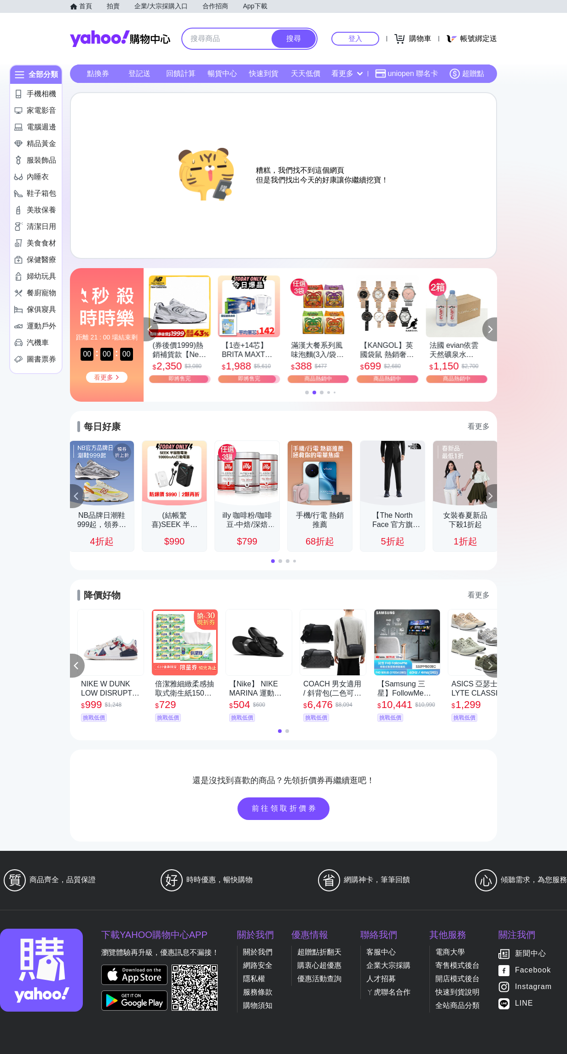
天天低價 (305, 73)
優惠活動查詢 (319, 979)
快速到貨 (263, 73)
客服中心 (381, 952)
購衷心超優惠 (319, 965)
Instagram (533, 987)
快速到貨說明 (457, 992)
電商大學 (450, 952)
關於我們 (257, 952)
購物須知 (257, 1005)
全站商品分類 (457, 1005)
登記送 (139, 73)
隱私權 (254, 979)
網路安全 (257, 965)
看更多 (347, 73)
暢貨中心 (222, 73)
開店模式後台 (457, 979)
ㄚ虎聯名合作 (388, 992)
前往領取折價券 (285, 808)
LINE (524, 1003)
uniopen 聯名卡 (406, 73)
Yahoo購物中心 (120, 39)
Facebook (533, 970)
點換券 (98, 73)
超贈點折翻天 (319, 952)
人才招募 (381, 979)
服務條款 (257, 992)
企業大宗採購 (388, 965)
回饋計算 (181, 73)
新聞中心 (530, 954)
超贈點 (466, 73)
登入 (355, 38)
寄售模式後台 (457, 965)
